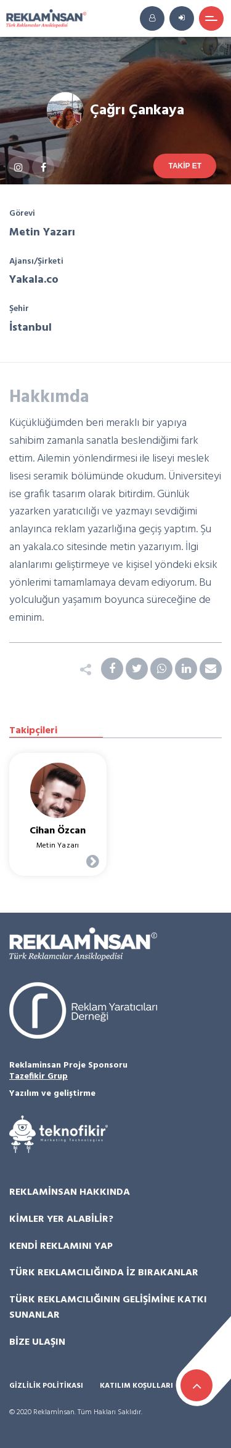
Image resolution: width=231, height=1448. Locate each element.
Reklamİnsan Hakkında (69, 1192)
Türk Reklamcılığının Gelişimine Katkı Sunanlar (108, 1308)
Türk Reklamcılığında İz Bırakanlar (103, 1273)
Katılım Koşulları (136, 1386)
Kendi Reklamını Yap (61, 1246)
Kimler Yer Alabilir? (61, 1219)
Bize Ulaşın (37, 1342)
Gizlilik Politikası (46, 1386)
